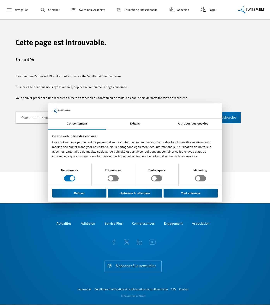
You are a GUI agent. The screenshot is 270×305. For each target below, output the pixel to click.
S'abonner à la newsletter (136, 266)
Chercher (49, 9)
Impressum (84, 290)
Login (208, 9)
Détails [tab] (135, 123)
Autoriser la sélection (135, 193)
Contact (184, 290)
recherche (242, 118)
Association (201, 224)
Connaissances (143, 224)
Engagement (173, 224)
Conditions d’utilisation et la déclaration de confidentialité (131, 290)
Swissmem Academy (87, 9)
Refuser (79, 193)
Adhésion (178, 9)
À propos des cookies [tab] (193, 123)
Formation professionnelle (136, 9)
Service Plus (114, 224)
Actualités (64, 224)
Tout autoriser (190, 193)
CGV (173, 290)
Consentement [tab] (77, 123)
